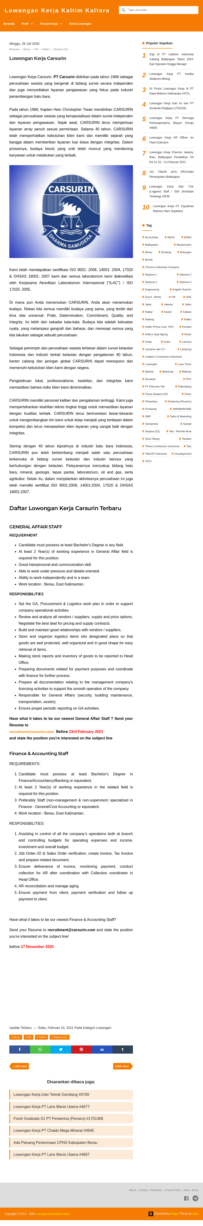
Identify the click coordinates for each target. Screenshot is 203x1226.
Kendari (149, 387)
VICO (172, 527)
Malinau (186, 433)
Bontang (165, 301)
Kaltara (186, 363)
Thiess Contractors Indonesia (162, 512)
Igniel (195, 1219)
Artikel (187, 285)
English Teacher (181, 340)
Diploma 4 (184, 332)
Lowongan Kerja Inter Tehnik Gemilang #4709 (51, 1097)
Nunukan (150, 441)
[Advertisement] (71, 986)
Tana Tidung (152, 504)
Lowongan (151, 426)
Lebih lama (121, 1067)
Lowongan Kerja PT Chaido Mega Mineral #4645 (54, 1135)
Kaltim (46, 1037)
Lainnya (149, 402)
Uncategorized (153, 527)
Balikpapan (151, 293)
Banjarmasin (183, 293)
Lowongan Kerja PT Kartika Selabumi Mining (171, 85)
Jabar (148, 355)
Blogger (173, 1219)
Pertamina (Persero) (178, 465)
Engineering (152, 340)
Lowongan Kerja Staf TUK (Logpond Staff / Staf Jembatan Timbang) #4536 (171, 231)
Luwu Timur (183, 426)
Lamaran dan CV (180, 402)
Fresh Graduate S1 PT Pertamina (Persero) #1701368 (58, 1122)
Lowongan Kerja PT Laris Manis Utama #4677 (52, 1109)
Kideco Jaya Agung (179, 387)
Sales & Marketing (179, 480)
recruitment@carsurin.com (33, 732)
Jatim (187, 355)
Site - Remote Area (179, 496)
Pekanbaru (151, 465)
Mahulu (149, 433)
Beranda (10, 23)
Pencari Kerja (56, 23)
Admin (171, 285)
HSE (188, 347)
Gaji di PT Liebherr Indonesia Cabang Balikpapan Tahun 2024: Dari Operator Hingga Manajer (171, 63)
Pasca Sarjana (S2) (156, 457)
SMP (147, 480)
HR (32, 1037)
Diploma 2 (184, 324)
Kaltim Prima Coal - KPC (160, 379)
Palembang (183, 449)
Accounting (151, 285)
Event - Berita (153, 347)
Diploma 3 (151, 332)
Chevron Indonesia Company (162, 316)
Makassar (167, 433)
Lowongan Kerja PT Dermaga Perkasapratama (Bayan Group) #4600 (171, 148)
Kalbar (148, 363)
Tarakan (186, 504)
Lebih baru (21, 1067)
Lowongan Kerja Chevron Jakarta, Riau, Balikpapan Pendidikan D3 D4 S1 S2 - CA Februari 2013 (171, 189)
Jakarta (168, 355)
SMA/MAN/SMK (181, 472)
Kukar (168, 394)
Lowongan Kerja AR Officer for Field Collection (171, 168)
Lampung (150, 410)
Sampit (186, 488)
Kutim (187, 394)
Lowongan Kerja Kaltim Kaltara (66, 10)
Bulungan (185, 301)
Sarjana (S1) (66, 1037)
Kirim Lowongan (90, 23)
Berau (17, 1037)
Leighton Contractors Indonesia (164, 418)
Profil (28, 23)
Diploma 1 (151, 324)
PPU (188, 441)
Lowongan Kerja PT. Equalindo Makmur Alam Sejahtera (173, 253)
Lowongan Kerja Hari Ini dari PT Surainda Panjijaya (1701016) (171, 126)
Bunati (148, 308)
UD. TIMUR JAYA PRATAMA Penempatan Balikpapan (171, 212)
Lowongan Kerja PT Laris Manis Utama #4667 (52, 1160)
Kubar (148, 394)
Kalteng (149, 371)
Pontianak (151, 472)
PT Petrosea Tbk (155, 449)
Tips (147, 519)
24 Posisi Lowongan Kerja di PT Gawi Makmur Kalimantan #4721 (171, 104)
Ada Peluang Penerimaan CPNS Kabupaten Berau (55, 1147)
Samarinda (151, 488)
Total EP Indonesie (179, 519)
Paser (187, 457)
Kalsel (167, 363)
